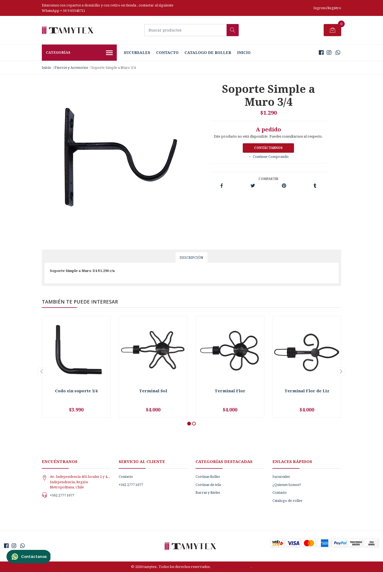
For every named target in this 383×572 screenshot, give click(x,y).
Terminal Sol (153, 391)
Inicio (244, 52)
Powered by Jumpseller (231, 567)
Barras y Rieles (208, 493)
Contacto (167, 52)
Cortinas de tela (208, 485)
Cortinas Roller (208, 477)
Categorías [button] (79, 53)
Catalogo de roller (207, 52)
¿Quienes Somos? (286, 485)
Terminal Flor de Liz (307, 391)
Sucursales (137, 52)
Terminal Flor (230, 391)
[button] (189, 423)
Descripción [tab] (191, 258)
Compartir (268, 179)
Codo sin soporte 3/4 (76, 391)
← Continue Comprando (268, 157)
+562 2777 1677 (62, 495)
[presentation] (42, 371)
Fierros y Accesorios (71, 68)
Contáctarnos (268, 148)
